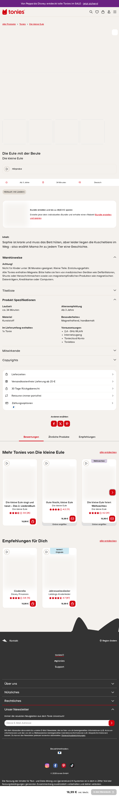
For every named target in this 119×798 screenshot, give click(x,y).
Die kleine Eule (35, 24)
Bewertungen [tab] (31, 437)
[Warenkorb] (103, 12)
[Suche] (91, 12)
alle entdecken (109, 453)
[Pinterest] (63, 766)
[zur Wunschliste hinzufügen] (115, 32)
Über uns (59, 684)
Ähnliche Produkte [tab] (58, 437)
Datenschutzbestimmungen (59, 736)
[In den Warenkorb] (33, 522)
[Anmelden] (112, 724)
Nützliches (59, 693)
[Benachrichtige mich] (72, 519)
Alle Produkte (8, 24)
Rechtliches (59, 701)
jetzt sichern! (89, 3)
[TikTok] (71, 766)
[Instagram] (47, 766)
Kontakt (10, 641)
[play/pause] (7, 169)
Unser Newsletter (59, 710)
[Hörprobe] (7, 464)
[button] (97, 12)
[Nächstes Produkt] (112, 493)
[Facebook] (55, 766)
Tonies (21, 24)
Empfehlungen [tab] (87, 437)
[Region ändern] (108, 641)
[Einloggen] (109, 12)
